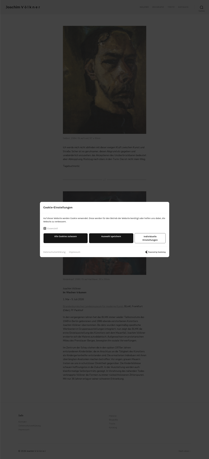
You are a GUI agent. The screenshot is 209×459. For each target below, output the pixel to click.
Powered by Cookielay (155, 250)
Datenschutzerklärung (55, 250)
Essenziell (50, 230)
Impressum (76, 250)
